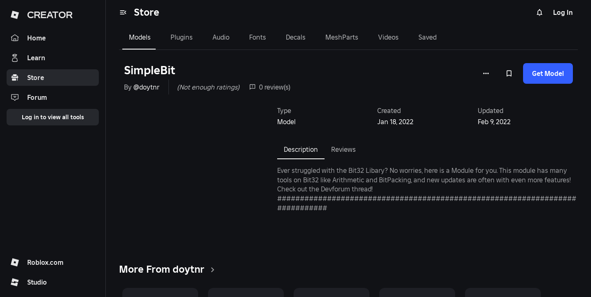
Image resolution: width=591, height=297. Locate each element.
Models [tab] (140, 37)
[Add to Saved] (509, 73)
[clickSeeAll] (212, 269)
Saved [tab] (427, 37)
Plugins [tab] (182, 37)
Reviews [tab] (343, 149)
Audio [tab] (221, 37)
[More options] (486, 73)
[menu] (123, 12)
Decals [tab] (296, 37)
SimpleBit (149, 70)
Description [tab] (301, 149)
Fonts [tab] (257, 37)
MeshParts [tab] (341, 37)
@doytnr (146, 87)
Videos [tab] (388, 37)
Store (146, 12)
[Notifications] (539, 12)
